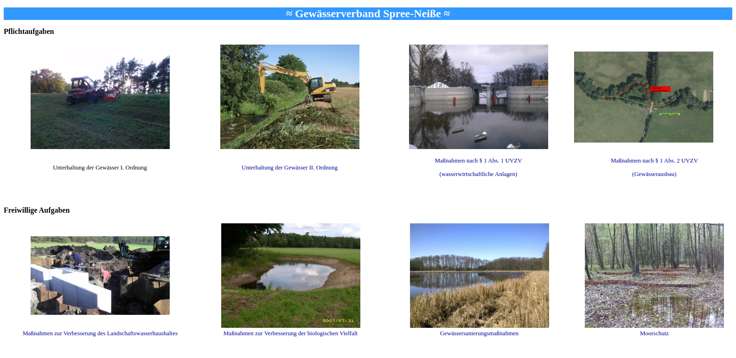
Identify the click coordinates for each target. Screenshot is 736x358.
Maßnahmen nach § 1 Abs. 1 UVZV (478, 160)
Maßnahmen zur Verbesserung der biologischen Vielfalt (291, 333)
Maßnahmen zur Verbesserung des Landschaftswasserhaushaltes (100, 333)
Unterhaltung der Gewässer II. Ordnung (290, 167)
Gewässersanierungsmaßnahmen (479, 333)
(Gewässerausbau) (654, 173)
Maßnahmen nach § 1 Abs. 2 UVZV (654, 160)
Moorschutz (654, 333)
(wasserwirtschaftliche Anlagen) (479, 173)
